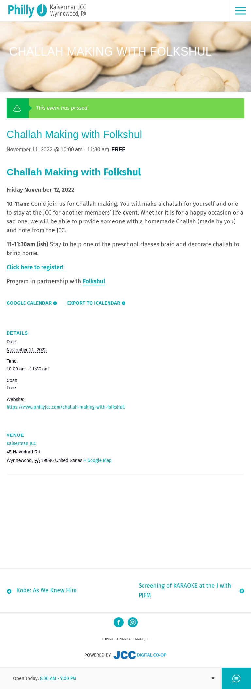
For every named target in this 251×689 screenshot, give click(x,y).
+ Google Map (97, 460)
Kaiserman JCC (21, 443)
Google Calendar (29, 303)
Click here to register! (35, 267)
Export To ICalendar (93, 303)
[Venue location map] (41, 519)
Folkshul (122, 172)
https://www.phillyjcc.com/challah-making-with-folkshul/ (66, 407)
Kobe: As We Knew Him (46, 590)
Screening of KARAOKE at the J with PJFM (185, 590)
